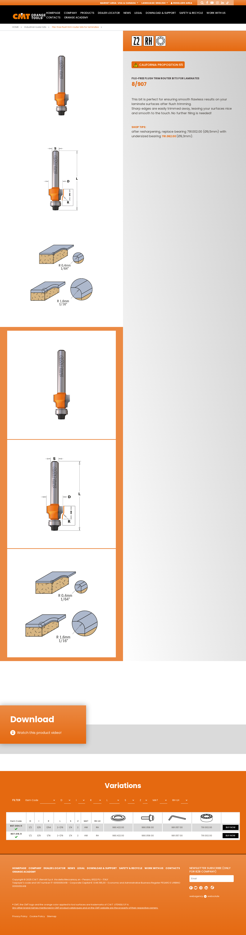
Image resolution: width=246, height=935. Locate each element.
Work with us (216, 13)
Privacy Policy (19, 916)
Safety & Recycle (191, 13)
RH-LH (175, 800)
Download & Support (161, 13)
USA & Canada (128, 3)
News (127, 13)
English (161, 3)
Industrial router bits (35, 27)
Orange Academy (76, 17)
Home (15, 27)
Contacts (53, 17)
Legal (138, 13)
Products (87, 13)
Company (70, 13)
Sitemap (51, 916)
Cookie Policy (37, 916)
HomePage (53, 13)
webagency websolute (204, 896)
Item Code (31, 800)
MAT (155, 800)
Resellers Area (181, 3)
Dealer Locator (109, 13)
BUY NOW (230, 827)
